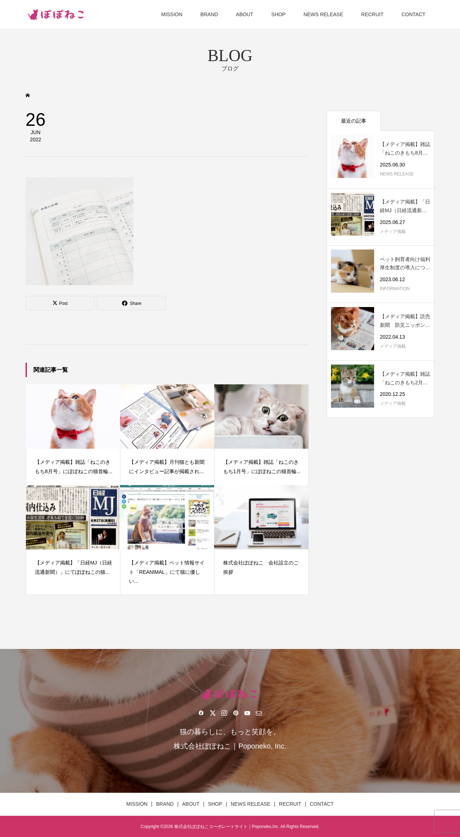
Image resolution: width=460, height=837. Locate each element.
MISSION (171, 14)
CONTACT (413, 14)
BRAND (209, 14)
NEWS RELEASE (323, 14)
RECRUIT (372, 14)
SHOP (278, 14)
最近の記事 (353, 121)
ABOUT (244, 14)
